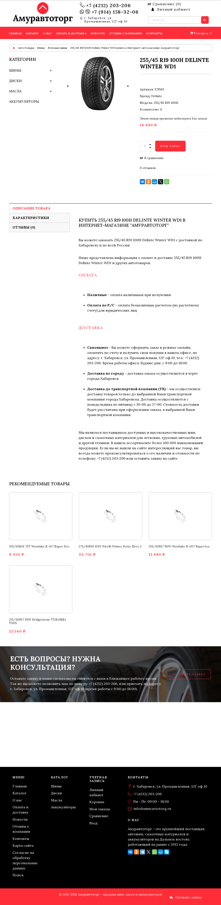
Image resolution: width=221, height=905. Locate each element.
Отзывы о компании (21, 829)
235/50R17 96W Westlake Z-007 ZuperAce (179, 546)
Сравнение (98, 816)
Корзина (96, 802)
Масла (15, 91)
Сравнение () (164, 4)
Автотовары (26, 47)
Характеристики (31, 218)
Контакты (21, 838)
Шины (41, 47)
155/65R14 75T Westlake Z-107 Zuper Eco (39, 546)
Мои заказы (99, 809)
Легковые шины (57, 47)
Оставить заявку (189, 674)
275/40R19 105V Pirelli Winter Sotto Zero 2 (110, 546)
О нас (17, 800)
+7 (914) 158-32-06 (115, 12)
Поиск (18, 875)
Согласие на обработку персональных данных (25, 860)
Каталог (20, 793)
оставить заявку (148, 458)
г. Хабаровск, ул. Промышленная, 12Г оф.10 (106, 19)
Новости (20, 819)
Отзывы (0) (24, 227)
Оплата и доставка (20, 809)
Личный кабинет (96, 792)
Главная (20, 786)
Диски (15, 81)
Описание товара (32, 208)
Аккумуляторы (24, 101)
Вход (93, 823)
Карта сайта (23, 845)
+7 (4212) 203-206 (108, 5)
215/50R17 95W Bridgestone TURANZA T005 (37, 621)
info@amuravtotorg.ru (152, 808)
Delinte (156, 96)
